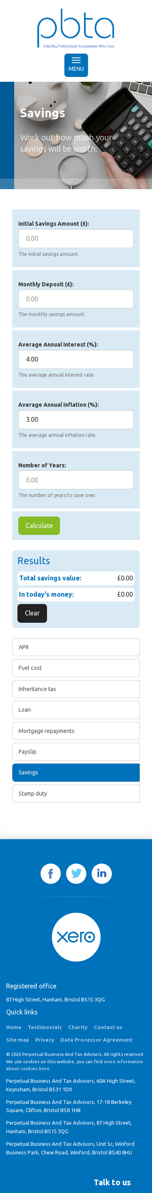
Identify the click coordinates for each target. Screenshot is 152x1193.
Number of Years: (42, 465)
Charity (78, 1027)
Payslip (27, 751)
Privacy (44, 1040)
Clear (32, 613)
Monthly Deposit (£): (46, 284)
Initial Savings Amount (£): (53, 223)
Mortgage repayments (47, 731)
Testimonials (45, 1027)
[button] (112, 1182)
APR (24, 647)
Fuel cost (30, 668)
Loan (25, 710)
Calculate (39, 525)
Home (13, 1027)
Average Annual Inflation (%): (58, 404)
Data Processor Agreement (96, 1040)
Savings (28, 772)
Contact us (108, 1027)
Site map (17, 1040)
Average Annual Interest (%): (58, 344)
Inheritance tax (37, 689)
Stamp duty (33, 793)
